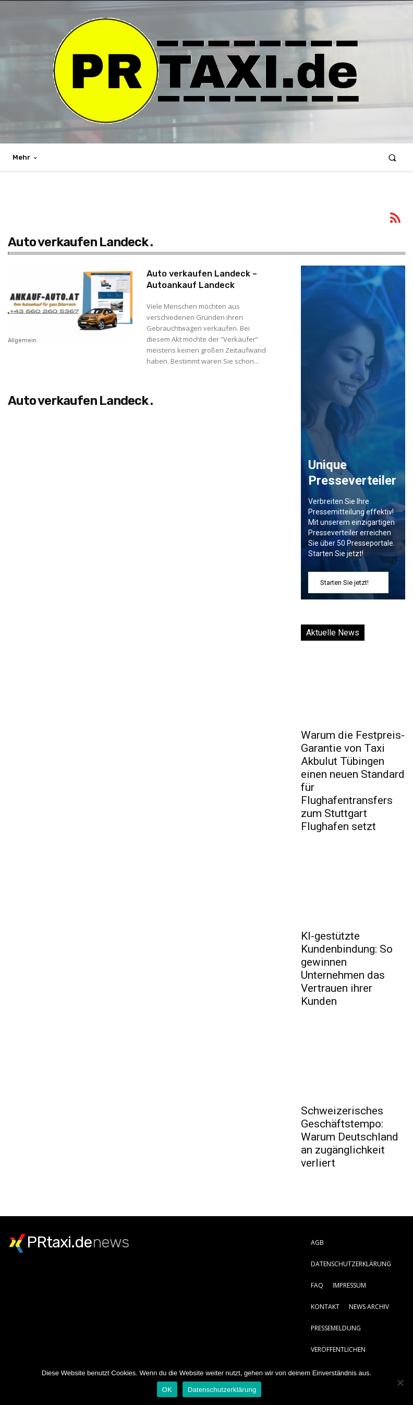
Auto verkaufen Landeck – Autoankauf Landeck (207, 279)
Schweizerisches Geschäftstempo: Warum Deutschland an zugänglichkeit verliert (349, 1136)
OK (167, 1390)
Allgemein (22, 341)
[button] (392, 157)
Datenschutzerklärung (222, 1390)
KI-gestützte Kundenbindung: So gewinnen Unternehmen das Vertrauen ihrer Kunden (347, 968)
